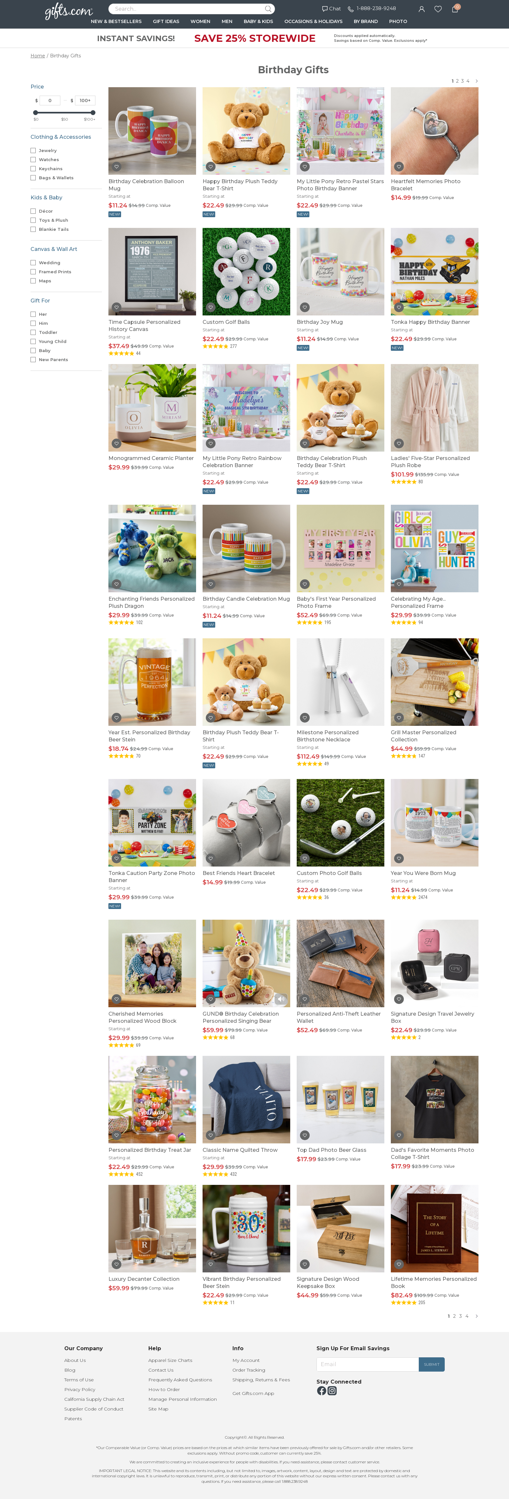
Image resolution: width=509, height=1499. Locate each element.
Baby (47, 350)
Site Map (158, 1409)
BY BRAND (366, 21)
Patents (73, 1419)
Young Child (55, 341)
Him (46, 323)
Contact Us (160, 1370)
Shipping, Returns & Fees (261, 1380)
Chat (331, 9)
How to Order (164, 1389)
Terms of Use (79, 1380)
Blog (69, 1370)
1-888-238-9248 (376, 8)
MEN (227, 21)
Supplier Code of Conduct (93, 1409)
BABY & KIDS (258, 21)
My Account (246, 1360)
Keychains (53, 168)
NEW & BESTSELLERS (116, 21)
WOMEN (200, 21)
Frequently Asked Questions (180, 1380)
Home (38, 56)
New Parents (56, 359)
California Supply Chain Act (94, 1399)
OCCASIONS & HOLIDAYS (313, 21)
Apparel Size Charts (170, 1360)
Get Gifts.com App (253, 1393)
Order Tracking (248, 1370)
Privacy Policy (79, 1389)
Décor (48, 211)
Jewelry (50, 150)
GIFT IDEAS (166, 21)
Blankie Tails (56, 229)
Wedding (52, 263)
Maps (47, 281)
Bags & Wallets (59, 178)
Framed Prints (57, 272)
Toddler (50, 332)
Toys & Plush (56, 220)
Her (45, 314)
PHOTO (398, 21)
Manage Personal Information (182, 1399)
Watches (51, 159)
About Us (75, 1360)
